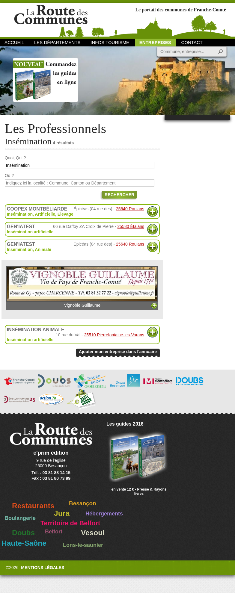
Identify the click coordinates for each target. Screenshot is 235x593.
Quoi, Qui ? (15, 157)
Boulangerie (20, 518)
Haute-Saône (23, 543)
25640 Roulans (130, 208)
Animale (43, 249)
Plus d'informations (152, 211)
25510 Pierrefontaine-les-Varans (114, 334)
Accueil (14, 42)
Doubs (23, 533)
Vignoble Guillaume (82, 287)
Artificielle (45, 214)
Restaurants (33, 506)
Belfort (53, 532)
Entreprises (155, 42)
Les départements (57, 42)
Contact (192, 42)
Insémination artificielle (30, 231)
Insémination (20, 214)
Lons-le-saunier (83, 545)
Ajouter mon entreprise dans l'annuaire (118, 351)
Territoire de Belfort (70, 523)
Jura (62, 513)
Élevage (65, 214)
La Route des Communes (51, 19)
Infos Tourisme (110, 42)
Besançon (82, 503)
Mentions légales (42, 567)
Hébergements (104, 514)
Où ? (9, 175)
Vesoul (93, 533)
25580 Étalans (131, 226)
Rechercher (119, 194)
